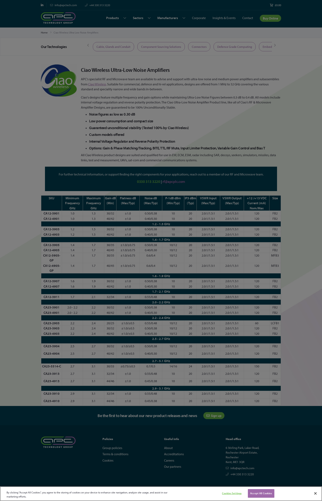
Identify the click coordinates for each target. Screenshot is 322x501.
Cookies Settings (232, 493)
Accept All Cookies (261, 493)
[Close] (315, 493)
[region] (161, 493)
